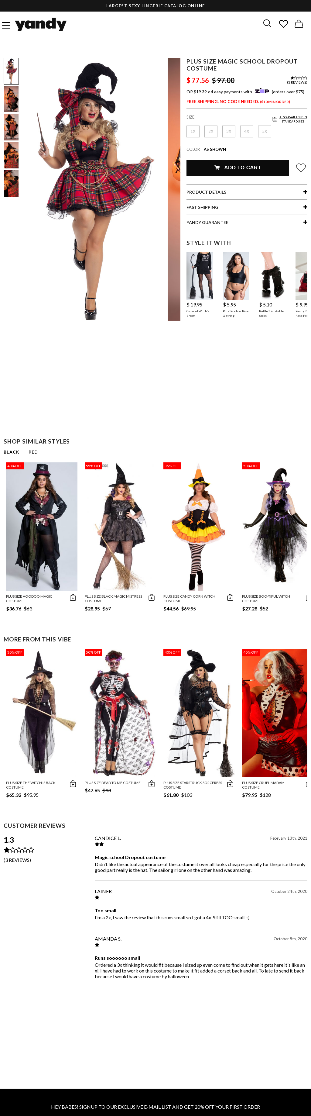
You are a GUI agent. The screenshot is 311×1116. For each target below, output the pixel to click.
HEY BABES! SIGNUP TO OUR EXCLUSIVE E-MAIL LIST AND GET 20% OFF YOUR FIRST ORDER (155, 1107)
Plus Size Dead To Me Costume (113, 782)
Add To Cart (237, 168)
